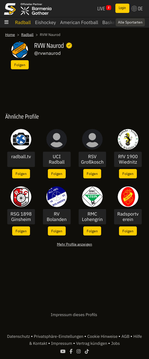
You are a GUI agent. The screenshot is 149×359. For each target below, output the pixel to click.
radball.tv (21, 156)
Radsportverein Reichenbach (128, 216)
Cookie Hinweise (102, 336)
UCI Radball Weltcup (56, 159)
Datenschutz (19, 336)
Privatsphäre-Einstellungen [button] (59, 336)
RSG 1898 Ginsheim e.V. (21, 216)
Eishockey (45, 22)
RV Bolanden (57, 216)
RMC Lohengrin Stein (92, 216)
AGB (125, 336)
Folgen (19, 64)
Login (122, 8)
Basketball (113, 22)
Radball (23, 22)
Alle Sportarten (130, 22)
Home (10, 34)
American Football (79, 22)
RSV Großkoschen (92, 159)
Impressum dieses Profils (74, 314)
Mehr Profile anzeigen (74, 244)
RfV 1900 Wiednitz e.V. (128, 159)
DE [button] (137, 8)
